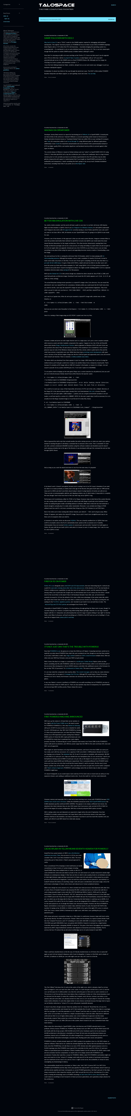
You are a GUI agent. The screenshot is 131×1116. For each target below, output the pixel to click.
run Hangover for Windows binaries (82, 227)
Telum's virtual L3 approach (55, 768)
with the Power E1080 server (59, 723)
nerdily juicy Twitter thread (85, 661)
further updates (68, 519)
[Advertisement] (77, 102)
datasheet (66, 754)
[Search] (113, 5)
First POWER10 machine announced (63, 716)
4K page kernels (67, 229)
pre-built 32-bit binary (52, 262)
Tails (48, 141)
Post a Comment (52, 76)
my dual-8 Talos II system (71, 57)
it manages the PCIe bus (72, 674)
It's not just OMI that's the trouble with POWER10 (71, 646)
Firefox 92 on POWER (55, 581)
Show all (111, 19)
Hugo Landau (70, 655)
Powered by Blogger (77, 1108)
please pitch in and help (67, 617)
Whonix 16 (86, 134)
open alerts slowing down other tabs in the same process (67, 588)
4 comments (51, 527)
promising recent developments (92, 349)
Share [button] (45, 76)
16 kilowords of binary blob (74, 668)
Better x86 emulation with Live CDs (63, 220)
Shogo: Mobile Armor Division (65, 342)
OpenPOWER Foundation (8, 87)
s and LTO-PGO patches (55, 604)
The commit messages (82, 672)
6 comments (51, 1082)
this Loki (91, 387)
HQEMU (73, 515)
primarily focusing (11, 33)
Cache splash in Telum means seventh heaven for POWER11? (76, 848)
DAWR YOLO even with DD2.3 (59, 38)
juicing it (66, 269)
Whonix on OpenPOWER (56, 130)
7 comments (51, 690)
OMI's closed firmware (88, 655)
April (7, 18)
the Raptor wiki (80, 163)
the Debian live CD (55, 272)
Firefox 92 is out (49, 585)
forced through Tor (73, 141)
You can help (91, 72)
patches (61, 601)
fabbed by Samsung (74, 725)
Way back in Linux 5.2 (50, 42)
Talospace (57, 5)
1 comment (50, 167)
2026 (5, 16)
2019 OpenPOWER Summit (98, 801)
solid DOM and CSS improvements (74, 585)
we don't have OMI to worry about (89, 1074)
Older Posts (112, 1098)
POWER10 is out (55, 651)
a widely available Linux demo (79, 353)
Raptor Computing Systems (9, 92)
